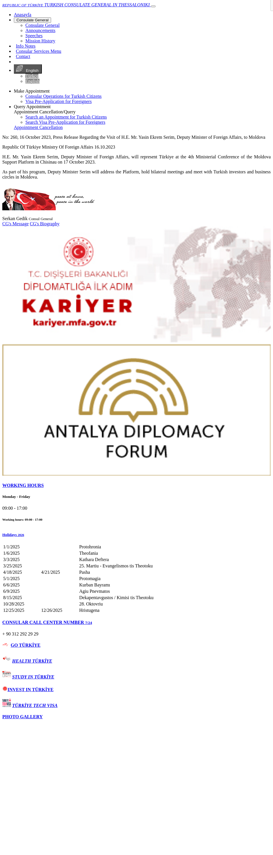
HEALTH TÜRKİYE (32, 661)
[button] (136, 534)
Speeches (34, 35)
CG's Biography (44, 223)
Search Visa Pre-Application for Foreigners (65, 122)
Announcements (40, 30)
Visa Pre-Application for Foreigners (58, 101)
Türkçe (31, 76)
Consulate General (32, 20)
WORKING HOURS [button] (23, 485)
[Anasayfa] (22, 14)
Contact (23, 56)
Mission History (40, 40)
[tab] (136, 485)
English (28, 69)
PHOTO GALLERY (22, 716)
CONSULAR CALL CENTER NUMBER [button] (47, 622)
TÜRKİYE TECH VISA (34, 705)
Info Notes (25, 46)
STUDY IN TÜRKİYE (33, 676)
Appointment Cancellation (38, 127)
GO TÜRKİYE (25, 645)
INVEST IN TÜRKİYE (27, 689)
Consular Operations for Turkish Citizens (63, 96)
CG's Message (15, 223)
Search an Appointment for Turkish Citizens (66, 117)
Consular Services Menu (38, 51)
